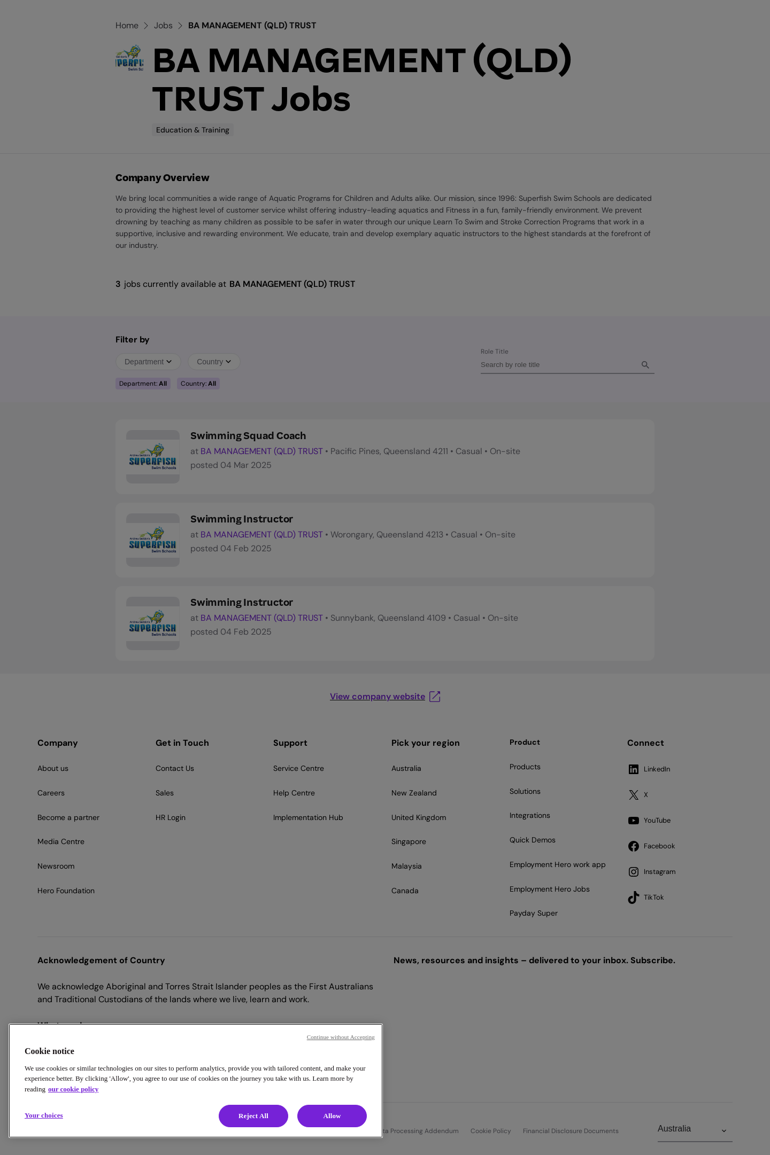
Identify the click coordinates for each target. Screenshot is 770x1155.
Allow (332, 1116)
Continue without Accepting (341, 1037)
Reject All (253, 1116)
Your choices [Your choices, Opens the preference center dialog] (44, 1115)
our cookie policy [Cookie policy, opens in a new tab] (73, 1089)
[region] (196, 1081)
